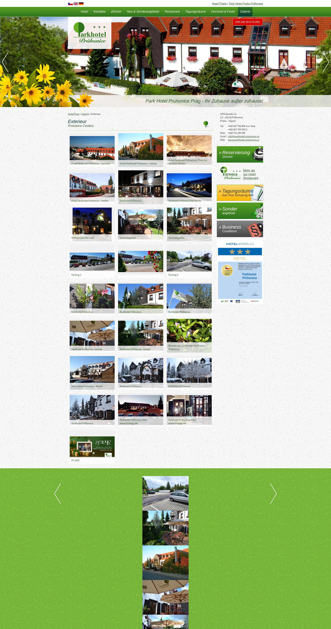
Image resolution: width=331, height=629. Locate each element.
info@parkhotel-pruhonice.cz (243, 136)
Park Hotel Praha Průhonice (246, 3)
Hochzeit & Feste (223, 11)
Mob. (222, 132)
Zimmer (116, 11)
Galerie (245, 11)
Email (223, 136)
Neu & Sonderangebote (143, 11)
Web (222, 139)
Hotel (84, 11)
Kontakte (99, 11)
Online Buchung (247, 22)
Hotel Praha (219, 3)
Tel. (222, 126)
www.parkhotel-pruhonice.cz (243, 139)
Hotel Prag (73, 114)
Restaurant (172, 11)
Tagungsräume (195, 11)
